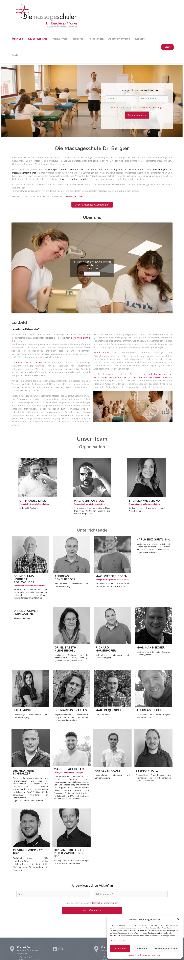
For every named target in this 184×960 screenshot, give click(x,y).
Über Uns (17, 38)
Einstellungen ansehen (166, 948)
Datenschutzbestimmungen (149, 108)
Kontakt (140, 38)
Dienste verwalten (118, 941)
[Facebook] (55, 952)
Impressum (156, 955)
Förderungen (96, 38)
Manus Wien (60, 38)
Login (167, 47)
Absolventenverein (119, 38)
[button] (178, 919)
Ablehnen (142, 948)
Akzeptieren (120, 948)
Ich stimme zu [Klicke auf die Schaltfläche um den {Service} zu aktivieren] (92, 274)
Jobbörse (78, 38)
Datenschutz (134, 955)
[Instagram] (61, 952)
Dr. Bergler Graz (37, 38)
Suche (15, 55)
